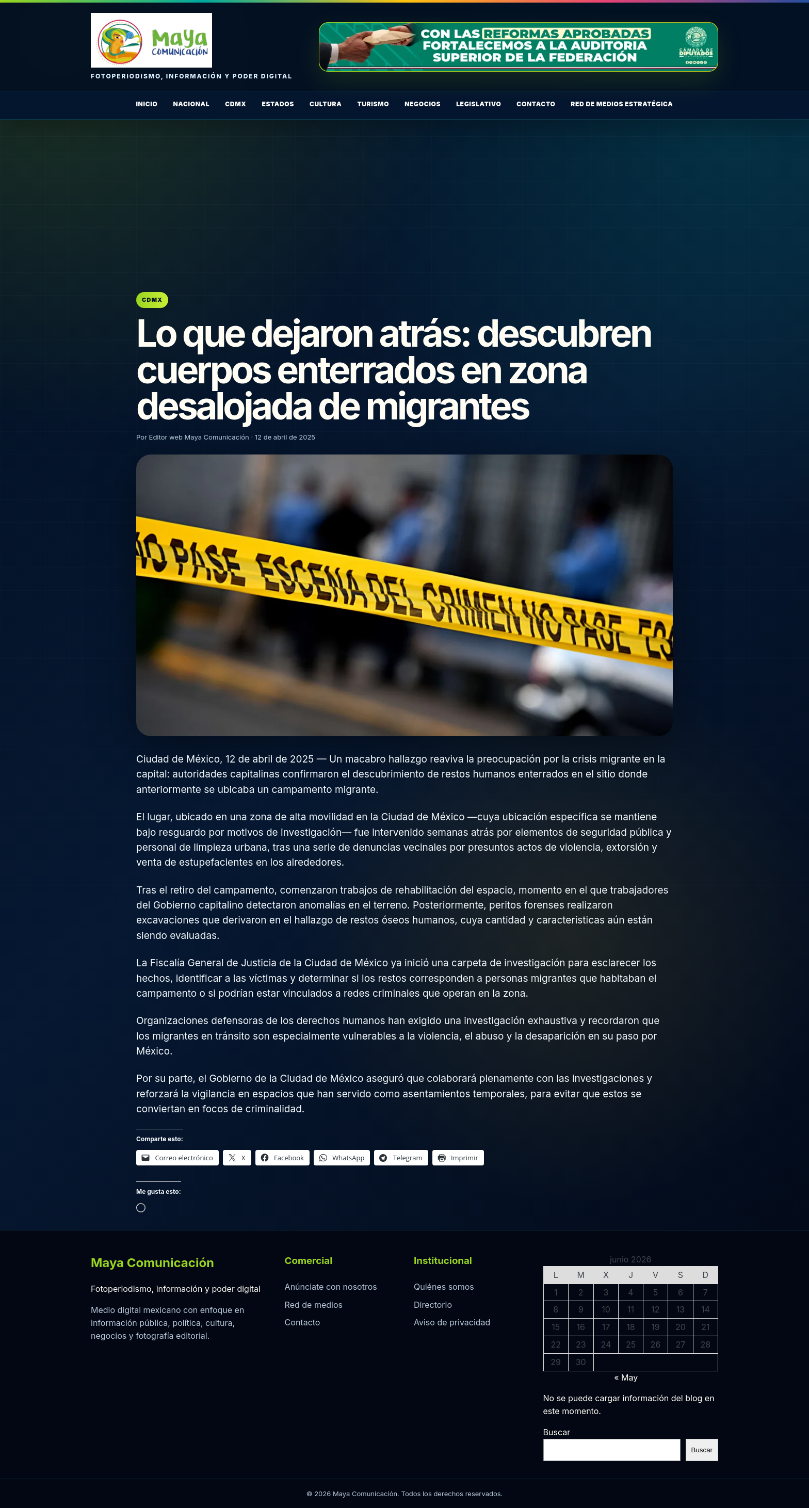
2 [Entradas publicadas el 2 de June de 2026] (581, 1292)
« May (626, 1377)
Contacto (535, 104)
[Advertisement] (404, 197)
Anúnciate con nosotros (331, 1287)
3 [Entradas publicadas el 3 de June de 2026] (605, 1292)
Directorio (433, 1305)
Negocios (423, 104)
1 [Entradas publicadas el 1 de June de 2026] (556, 1292)
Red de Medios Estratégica (622, 104)
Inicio (146, 104)
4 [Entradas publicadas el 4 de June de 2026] (630, 1292)
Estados (278, 104)
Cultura (326, 104)
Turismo (373, 104)
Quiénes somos (444, 1287)
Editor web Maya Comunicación (199, 437)
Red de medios (314, 1305)
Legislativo (478, 104)
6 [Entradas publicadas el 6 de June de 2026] (680, 1292)
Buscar (557, 1432)
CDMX (235, 104)
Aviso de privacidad (452, 1322)
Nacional (191, 104)
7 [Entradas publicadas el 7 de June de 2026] (705, 1292)
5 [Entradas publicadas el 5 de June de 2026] (655, 1292)
